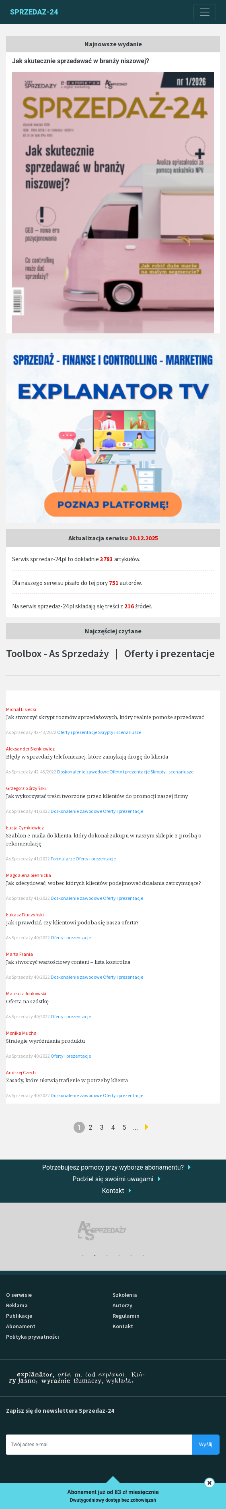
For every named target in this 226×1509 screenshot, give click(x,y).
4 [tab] (119, 1256)
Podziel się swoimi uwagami (112, 1179)
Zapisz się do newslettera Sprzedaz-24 (60, 1410)
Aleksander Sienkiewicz (30, 749)
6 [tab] (143, 1256)
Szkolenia (125, 1294)
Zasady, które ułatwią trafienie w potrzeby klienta (67, 1080)
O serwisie (19, 1294)
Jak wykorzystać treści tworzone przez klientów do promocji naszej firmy (97, 796)
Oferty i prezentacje (77, 732)
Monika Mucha (21, 1033)
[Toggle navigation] (204, 12)
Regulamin (126, 1315)
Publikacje (19, 1315)
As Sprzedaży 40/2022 (28, 937)
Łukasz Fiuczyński (25, 915)
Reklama (17, 1305)
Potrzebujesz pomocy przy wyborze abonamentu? (113, 1167)
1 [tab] (83, 1256)
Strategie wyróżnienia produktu (45, 1040)
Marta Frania (19, 954)
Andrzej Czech (21, 1072)
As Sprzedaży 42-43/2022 (31, 732)
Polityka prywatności (32, 1336)
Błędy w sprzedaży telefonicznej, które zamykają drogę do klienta (87, 756)
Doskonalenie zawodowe (83, 772)
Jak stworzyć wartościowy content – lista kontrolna (68, 961)
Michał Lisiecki (21, 709)
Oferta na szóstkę (27, 1001)
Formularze (63, 859)
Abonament (20, 1326)
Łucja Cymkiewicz (25, 828)
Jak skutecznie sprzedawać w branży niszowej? (80, 61)
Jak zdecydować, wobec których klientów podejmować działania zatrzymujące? (103, 883)
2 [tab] (95, 1256)
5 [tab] (131, 1256)
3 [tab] (107, 1256)
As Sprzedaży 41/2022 (28, 811)
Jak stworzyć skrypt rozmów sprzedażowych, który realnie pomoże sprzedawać (105, 717)
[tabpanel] (113, 1231)
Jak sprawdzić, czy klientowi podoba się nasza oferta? (72, 922)
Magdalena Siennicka (28, 875)
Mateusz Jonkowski (26, 993)
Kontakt (113, 1191)
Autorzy (122, 1305)
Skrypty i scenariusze (119, 732)
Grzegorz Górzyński (26, 788)
